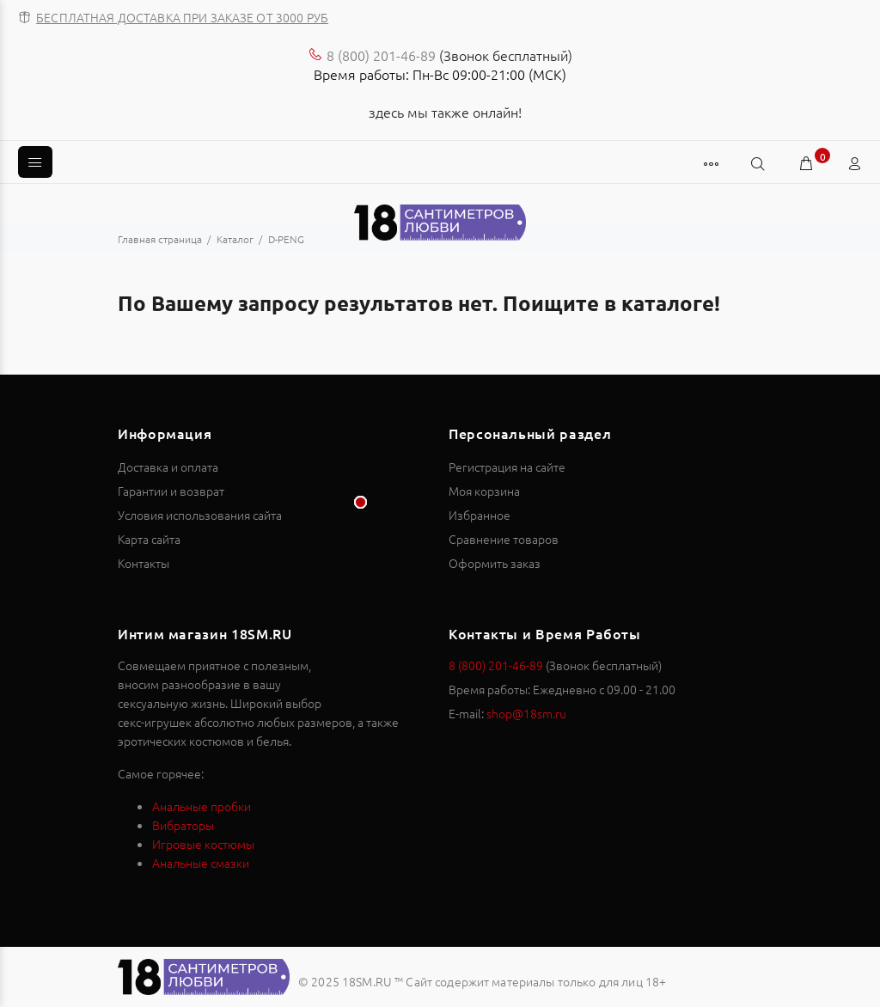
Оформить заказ (495, 562)
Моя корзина (484, 490)
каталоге (667, 303)
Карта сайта (149, 538)
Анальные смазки (200, 862)
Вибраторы (183, 824)
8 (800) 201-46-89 (381, 55)
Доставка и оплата (168, 466)
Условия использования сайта (200, 514)
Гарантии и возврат (171, 490)
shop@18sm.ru (526, 713)
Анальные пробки (201, 806)
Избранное (479, 514)
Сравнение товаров (504, 538)
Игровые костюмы (203, 843)
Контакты (143, 562)
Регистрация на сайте (507, 466)
